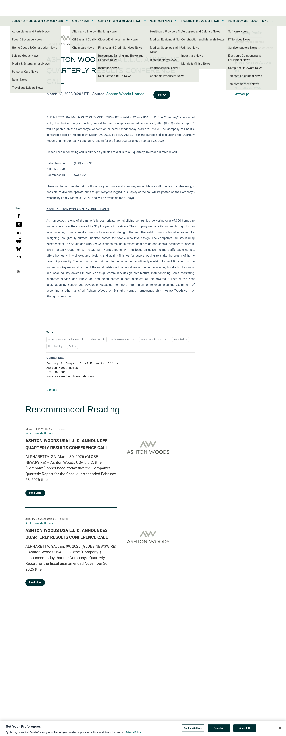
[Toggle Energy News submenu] (93, 21)
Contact (51, 390)
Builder (72, 346)
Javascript (242, 94)
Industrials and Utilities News (200, 20)
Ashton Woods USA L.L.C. (154, 339)
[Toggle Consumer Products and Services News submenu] (67, 21)
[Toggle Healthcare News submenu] (176, 21)
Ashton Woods (97, 339)
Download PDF (244, 77)
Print (238, 71)
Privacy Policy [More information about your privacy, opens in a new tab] (133, 732)
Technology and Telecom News (248, 20)
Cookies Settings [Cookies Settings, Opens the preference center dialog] (193, 728)
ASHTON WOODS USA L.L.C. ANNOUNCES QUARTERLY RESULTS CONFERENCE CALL (66, 444)
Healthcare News (161, 20)
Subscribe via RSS (247, 82)
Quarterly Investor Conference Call (65, 339)
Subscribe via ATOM (248, 88)
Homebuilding (55, 346)
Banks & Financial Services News (119, 20)
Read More (35, 492)
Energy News (80, 20)
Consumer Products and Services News (37, 20)
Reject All (219, 728)
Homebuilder (180, 339)
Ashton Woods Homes (125, 94)
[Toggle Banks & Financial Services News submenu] (145, 21)
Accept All (244, 728)
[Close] (280, 729)
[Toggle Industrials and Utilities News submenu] (223, 21)
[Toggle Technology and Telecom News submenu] (272, 21)
